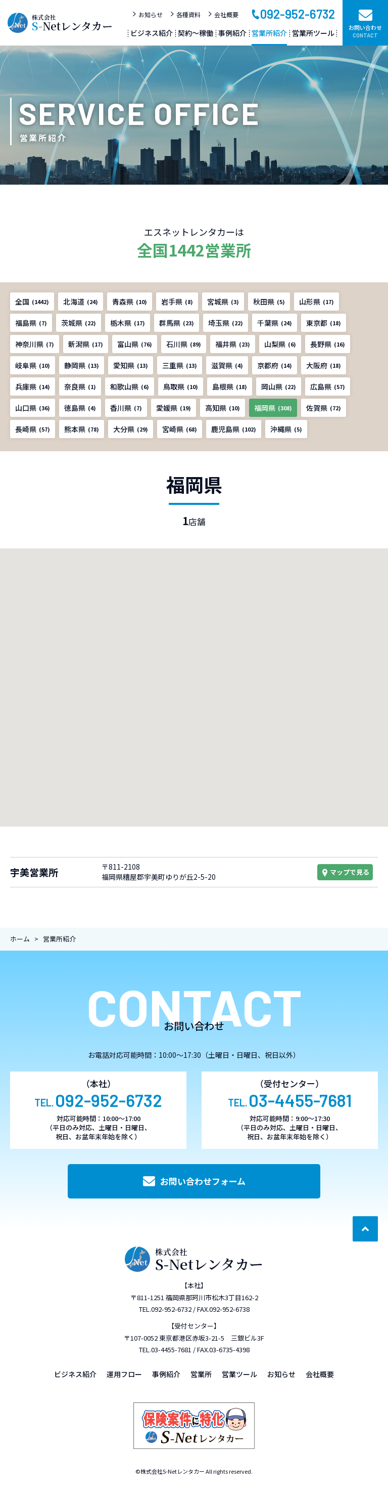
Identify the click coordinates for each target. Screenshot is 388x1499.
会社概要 (223, 14)
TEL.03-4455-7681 (165, 1349)
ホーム (20, 939)
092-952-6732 (293, 13)
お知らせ (147, 14)
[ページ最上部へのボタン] (365, 1228)
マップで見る (345, 872)
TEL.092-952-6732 (165, 1309)
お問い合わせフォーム (194, 1181)
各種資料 (185, 14)
